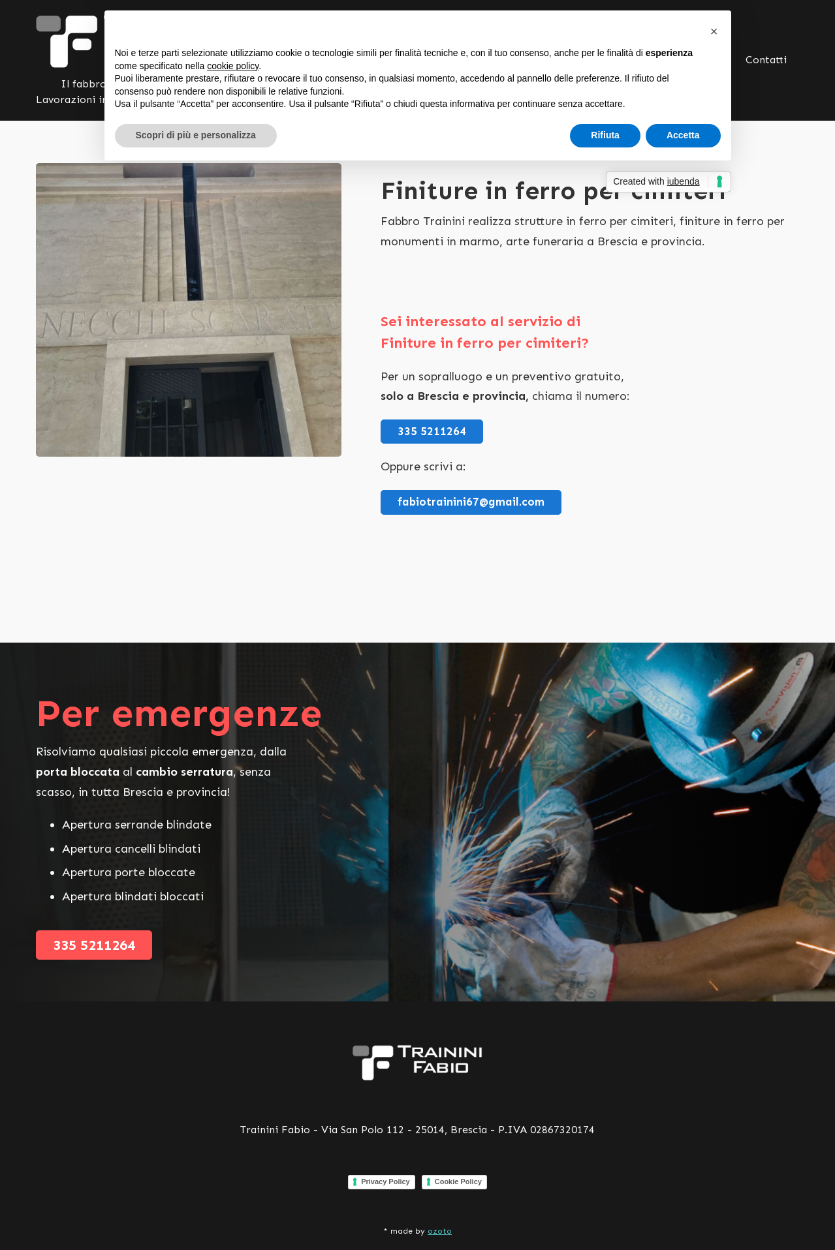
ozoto (440, 1231)
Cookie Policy (458, 1181)
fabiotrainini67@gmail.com (471, 501)
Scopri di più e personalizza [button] (196, 135)
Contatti (766, 59)
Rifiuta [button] (605, 135)
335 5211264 (432, 431)
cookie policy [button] (233, 66)
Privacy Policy (385, 1181)
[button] (714, 31)
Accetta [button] (683, 135)
